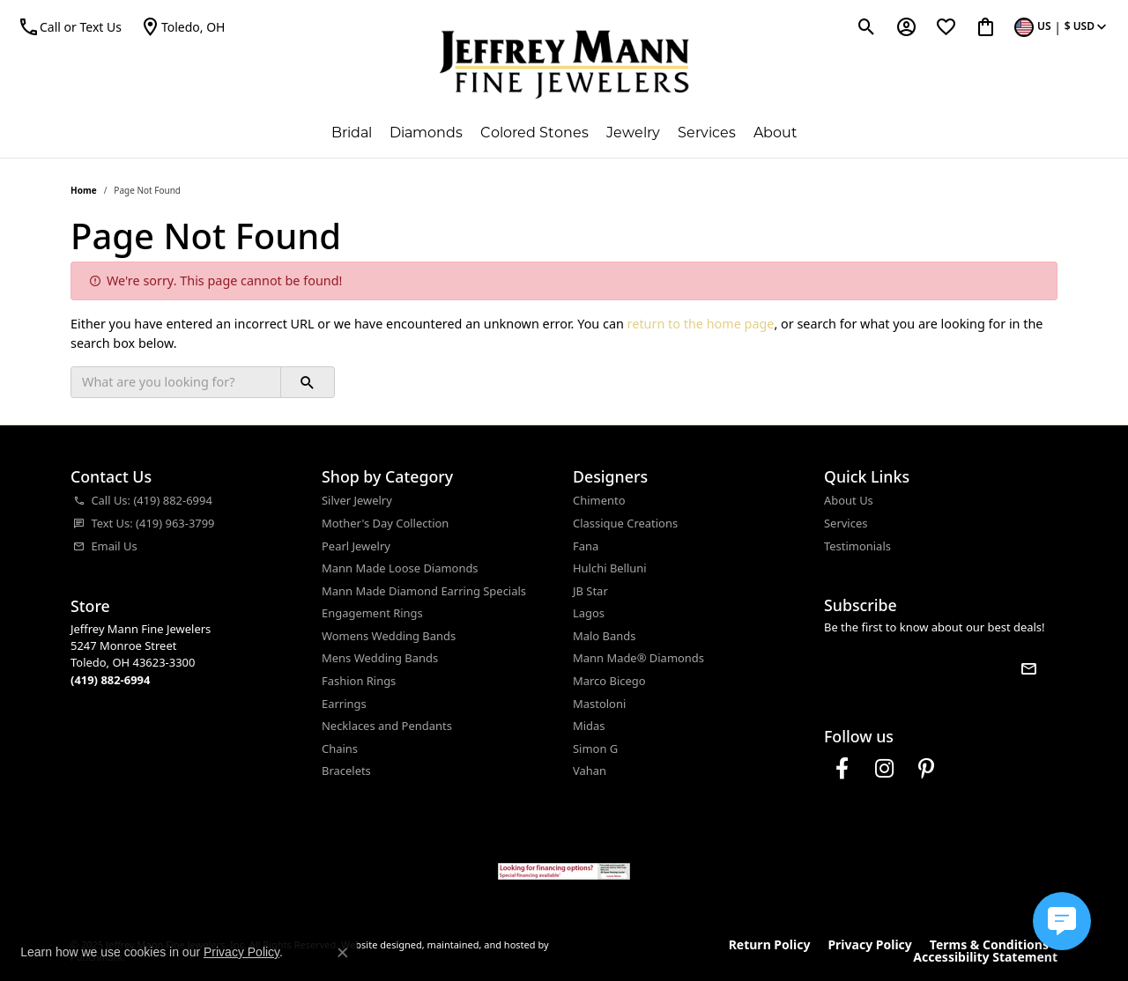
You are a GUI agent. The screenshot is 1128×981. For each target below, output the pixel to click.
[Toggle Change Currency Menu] (1062, 26)
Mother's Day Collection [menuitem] (385, 523)
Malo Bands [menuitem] (604, 636)
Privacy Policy (869, 945)
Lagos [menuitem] (589, 613)
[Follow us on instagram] (884, 768)
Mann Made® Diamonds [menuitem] (638, 658)
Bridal (351, 132)
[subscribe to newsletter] (1028, 668)
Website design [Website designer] (376, 944)
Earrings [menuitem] (344, 704)
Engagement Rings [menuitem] (372, 613)
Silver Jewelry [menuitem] (357, 500)
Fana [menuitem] (585, 545)
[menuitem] (187, 501)
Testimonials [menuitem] (857, 545)
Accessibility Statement (985, 957)
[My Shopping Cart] (986, 26)
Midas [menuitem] (589, 726)
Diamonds (426, 132)
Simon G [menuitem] (595, 748)
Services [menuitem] (845, 523)
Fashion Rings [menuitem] (359, 681)
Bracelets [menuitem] (346, 770)
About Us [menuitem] (848, 500)
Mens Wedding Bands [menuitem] (380, 658)
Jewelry (633, 132)
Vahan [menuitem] (589, 770)
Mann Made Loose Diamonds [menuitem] (400, 568)
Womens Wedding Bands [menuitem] (389, 636)
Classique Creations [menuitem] (625, 523)
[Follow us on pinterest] (926, 768)
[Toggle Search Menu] (867, 26)
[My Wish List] (946, 26)
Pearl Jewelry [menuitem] (356, 545)
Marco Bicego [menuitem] (609, 681)
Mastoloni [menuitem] (599, 704)
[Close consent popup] (343, 953)
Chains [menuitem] (340, 748)
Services (707, 132)
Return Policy (770, 945)
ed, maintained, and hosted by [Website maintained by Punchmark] (480, 944)
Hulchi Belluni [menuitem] (610, 568)
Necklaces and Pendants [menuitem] (387, 726)
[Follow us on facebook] (841, 768)
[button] (187, 477)
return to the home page (701, 323)
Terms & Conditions (989, 945)
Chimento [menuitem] (599, 500)
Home (83, 190)
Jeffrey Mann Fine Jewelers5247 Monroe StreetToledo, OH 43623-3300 (140, 654)
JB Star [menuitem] (590, 591)
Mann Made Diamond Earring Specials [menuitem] (424, 591)
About (775, 132)
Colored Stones (534, 132)
